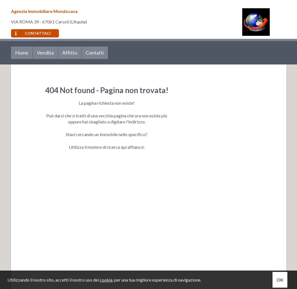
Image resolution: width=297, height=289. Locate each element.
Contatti (95, 53)
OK (280, 279)
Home (21, 53)
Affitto (69, 53)
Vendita (45, 53)
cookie (106, 279)
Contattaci (33, 33)
